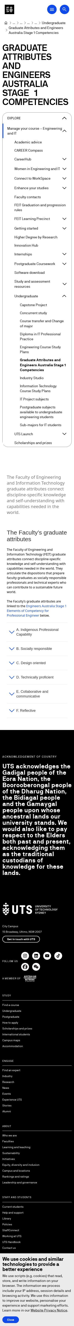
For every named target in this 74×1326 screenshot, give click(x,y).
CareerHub (22, 159)
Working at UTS (12, 1236)
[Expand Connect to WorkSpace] (64, 178)
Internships (23, 254)
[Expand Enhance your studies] (64, 187)
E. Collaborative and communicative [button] (32, 693)
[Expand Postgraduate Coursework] (64, 263)
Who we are (9, 1135)
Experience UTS (12, 1099)
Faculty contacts (27, 197)
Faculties (8, 1141)
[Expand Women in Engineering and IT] (64, 168)
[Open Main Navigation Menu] (52, 9)
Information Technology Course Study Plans (38, 388)
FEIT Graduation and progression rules (40, 207)
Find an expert (11, 1070)
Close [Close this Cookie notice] (10, 1319)
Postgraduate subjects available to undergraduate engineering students (41, 412)
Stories (6, 1105)
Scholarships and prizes (33, 442)
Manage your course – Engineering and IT (34, 130)
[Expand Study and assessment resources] (64, 283)
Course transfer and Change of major (42, 323)
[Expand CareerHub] (64, 159)
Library (6, 1218)
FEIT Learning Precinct (32, 219)
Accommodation (12, 1046)
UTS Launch (23, 434)
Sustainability (11, 1153)
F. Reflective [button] (26, 710)
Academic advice (28, 142)
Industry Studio (32, 378)
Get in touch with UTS (21, 939)
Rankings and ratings (15, 1176)
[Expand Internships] (64, 254)
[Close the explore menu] (64, 118)
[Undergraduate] (54, 22)
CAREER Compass (28, 150)
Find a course (10, 1005)
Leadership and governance (19, 1182)
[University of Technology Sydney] (6, 23)
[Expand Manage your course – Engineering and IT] (64, 130)
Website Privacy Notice (49, 1310)
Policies (7, 1224)
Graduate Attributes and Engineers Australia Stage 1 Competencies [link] (36, 30)
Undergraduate (26, 296)
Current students (12, 1206)
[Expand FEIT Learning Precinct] (64, 218)
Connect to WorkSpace (32, 178)
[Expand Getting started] (64, 228)
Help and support (12, 1212)
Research (8, 1082)
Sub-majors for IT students (40, 425)
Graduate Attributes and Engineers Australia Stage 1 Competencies (43, 365)
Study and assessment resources (32, 283)
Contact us (9, 1247)
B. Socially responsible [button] (34, 648)
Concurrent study (33, 313)
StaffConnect (10, 1230)
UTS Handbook (11, 1242)
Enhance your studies (31, 188)
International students (16, 1034)
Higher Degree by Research (35, 237)
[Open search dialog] (64, 9)
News (5, 1087)
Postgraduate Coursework (34, 264)
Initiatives (8, 1159)
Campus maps (11, 1040)
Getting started (26, 228)
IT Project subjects (34, 399)
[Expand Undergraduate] (64, 296)
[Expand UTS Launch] (64, 433)
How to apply (10, 1022)
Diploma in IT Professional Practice (40, 336)
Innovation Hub (26, 245)
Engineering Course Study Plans (40, 349)
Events (6, 1093)
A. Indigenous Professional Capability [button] (37, 632)
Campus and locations (16, 1170)
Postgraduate (10, 1016)
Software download (29, 272)
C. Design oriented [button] (31, 663)
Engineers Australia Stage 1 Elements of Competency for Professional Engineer (37, 610)
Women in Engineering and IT (37, 169)
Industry (7, 1076)
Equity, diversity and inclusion (20, 1164)
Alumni (6, 1111)
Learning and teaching (16, 1147)
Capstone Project (33, 305)
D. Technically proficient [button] (35, 677)
